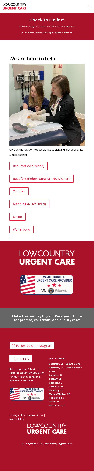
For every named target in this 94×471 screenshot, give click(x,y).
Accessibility (16, 419)
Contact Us (21, 359)
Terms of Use (35, 415)
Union (17, 217)
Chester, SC (55, 382)
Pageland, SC (56, 397)
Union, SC (54, 401)
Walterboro (21, 229)
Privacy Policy (17, 415)
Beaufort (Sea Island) (28, 166)
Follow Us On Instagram (34, 345)
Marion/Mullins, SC (59, 393)
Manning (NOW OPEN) (29, 204)
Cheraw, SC (55, 378)
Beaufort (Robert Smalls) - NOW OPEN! (41, 178)
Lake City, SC (56, 386)
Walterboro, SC (57, 405)
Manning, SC (56, 390)
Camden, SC (55, 375)
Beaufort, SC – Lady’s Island (64, 363)
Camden (19, 191)
